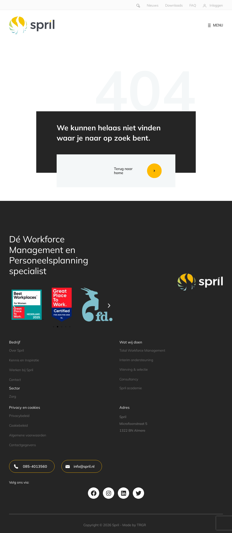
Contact (15, 379)
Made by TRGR (134, 525)
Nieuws (152, 5)
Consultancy (128, 379)
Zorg (12, 396)
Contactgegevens (22, 445)
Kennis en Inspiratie (24, 360)
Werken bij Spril (21, 370)
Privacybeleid (19, 416)
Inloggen (216, 5)
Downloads (174, 5)
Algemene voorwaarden (27, 435)
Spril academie (130, 388)
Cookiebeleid (18, 425)
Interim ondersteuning (136, 360)
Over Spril (16, 350)
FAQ (192, 5)
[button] (14, 305)
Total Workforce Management (142, 350)
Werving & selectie (133, 369)
